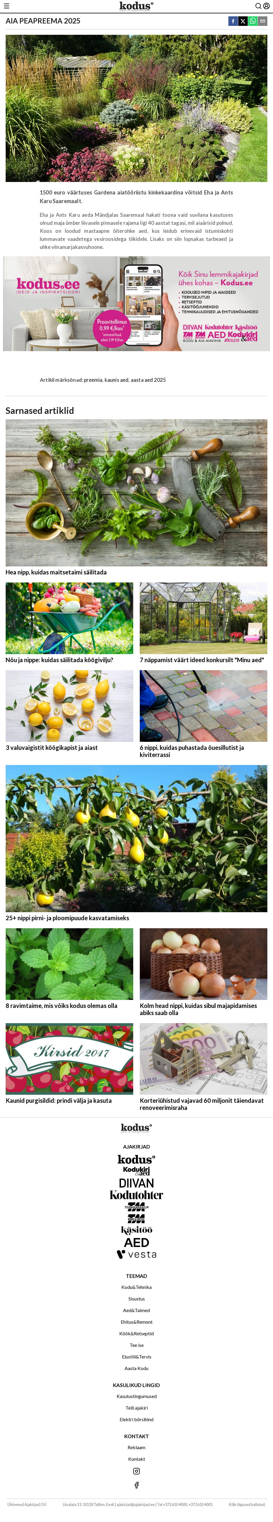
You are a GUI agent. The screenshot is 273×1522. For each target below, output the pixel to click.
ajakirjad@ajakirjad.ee (136, 1504)
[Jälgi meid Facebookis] (136, 1486)
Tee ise (137, 1345)
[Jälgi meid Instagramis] (136, 1472)
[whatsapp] (253, 21)
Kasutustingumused (137, 1396)
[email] (262, 21)
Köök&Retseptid (136, 1333)
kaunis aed (117, 380)
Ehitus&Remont (137, 1322)
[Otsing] (258, 6)
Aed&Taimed (136, 1310)
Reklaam (136, 1447)
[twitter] (243, 21)
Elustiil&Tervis (136, 1356)
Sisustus (136, 1298)
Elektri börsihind (136, 1419)
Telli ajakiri (136, 1408)
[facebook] (233, 21)
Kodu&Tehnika (136, 1287)
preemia (93, 380)
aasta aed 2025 (148, 380)
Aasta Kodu (136, 1368)
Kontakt (136, 1459)
